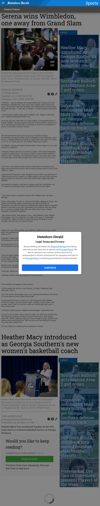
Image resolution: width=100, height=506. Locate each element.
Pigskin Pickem (12, 9)
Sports (92, 3)
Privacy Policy (66, 249)
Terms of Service (58, 246)
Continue (50, 267)
